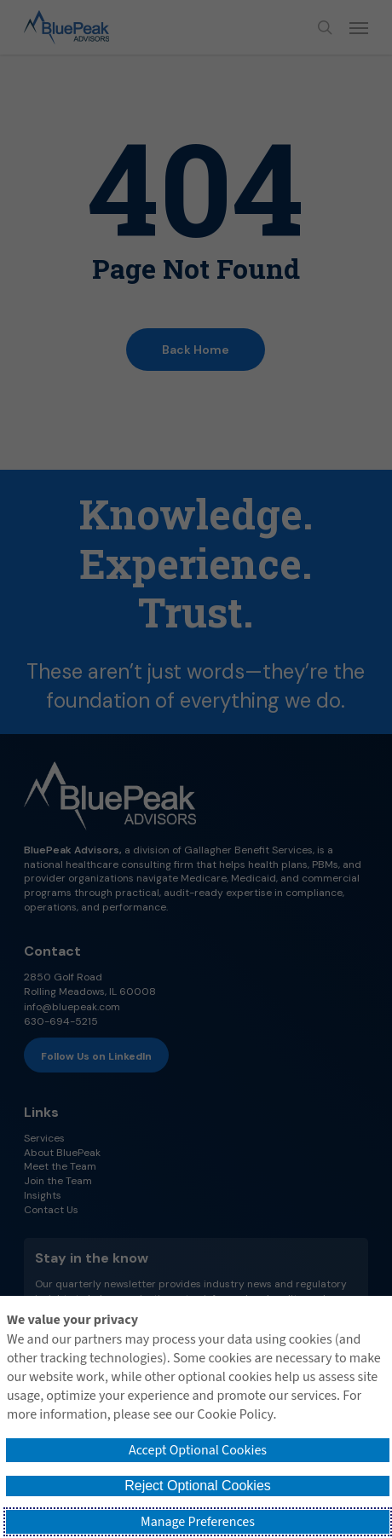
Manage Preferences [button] (198, 1521)
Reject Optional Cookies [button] (197, 1485)
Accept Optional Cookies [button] (198, 1450)
